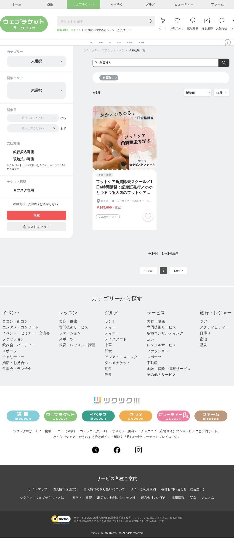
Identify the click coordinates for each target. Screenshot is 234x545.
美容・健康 (68, 329)
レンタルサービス (161, 352)
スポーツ (9, 358)
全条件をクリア (36, 234)
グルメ (111, 320)
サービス (156, 320)
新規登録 (62, 30)
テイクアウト (116, 346)
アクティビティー (214, 334)
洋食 (108, 382)
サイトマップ (37, 496)
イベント (11, 320)
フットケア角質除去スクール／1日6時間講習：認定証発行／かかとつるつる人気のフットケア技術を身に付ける (124, 195)
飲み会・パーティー (18, 352)
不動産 (152, 370)
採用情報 (178, 504)
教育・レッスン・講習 (77, 352)
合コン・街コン (15, 329)
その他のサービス (161, 382)
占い (150, 346)
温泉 (203, 352)
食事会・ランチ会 (17, 376)
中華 (108, 352)
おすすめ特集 (185, 46)
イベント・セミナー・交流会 (26, 340)
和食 (108, 358)
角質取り (110, 85)
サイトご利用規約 (143, 496)
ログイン (75, 30)
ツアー (205, 329)
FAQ (193, 504)
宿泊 (203, 346)
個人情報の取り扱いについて (104, 496)
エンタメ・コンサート (20, 334)
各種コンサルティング (165, 340)
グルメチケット (117, 370)
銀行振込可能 (23, 159)
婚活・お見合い (15, 370)
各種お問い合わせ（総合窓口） (183, 496)
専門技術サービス (73, 334)
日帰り (205, 340)
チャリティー (13, 364)
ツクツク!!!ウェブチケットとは (42, 504)
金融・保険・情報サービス (169, 376)
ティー (110, 334)
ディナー (112, 340)
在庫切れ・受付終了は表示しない (35, 211)
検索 (36, 223)
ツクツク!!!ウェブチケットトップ (103, 57)
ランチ (110, 329)
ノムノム (207, 504)
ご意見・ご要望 (80, 504)
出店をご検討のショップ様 (116, 504)
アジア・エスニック (121, 364)
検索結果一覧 (137, 57)
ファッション (13, 346)
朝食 (108, 376)
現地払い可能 (23, 166)
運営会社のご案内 (153, 504)
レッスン (68, 320)
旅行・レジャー (216, 320)
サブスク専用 (23, 197)
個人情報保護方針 (65, 496)
